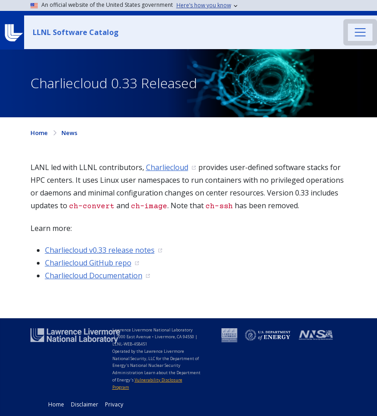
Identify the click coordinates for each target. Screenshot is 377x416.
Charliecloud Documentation (93, 276)
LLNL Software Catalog (76, 32)
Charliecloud (167, 167)
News (69, 133)
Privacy (114, 404)
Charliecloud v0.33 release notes (100, 250)
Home (39, 133)
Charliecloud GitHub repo (88, 263)
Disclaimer (84, 404)
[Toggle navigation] (360, 32)
